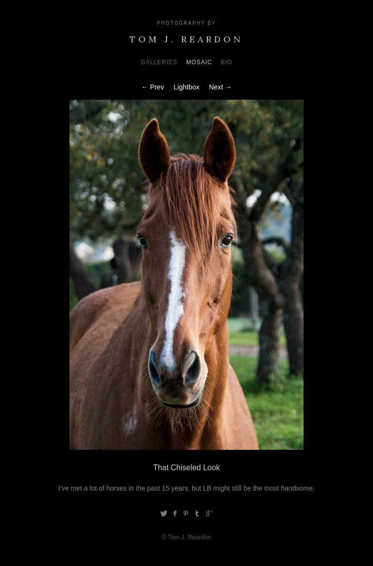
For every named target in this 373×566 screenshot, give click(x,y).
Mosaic (199, 62)
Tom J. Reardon (186, 39)
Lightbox (187, 87)
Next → (220, 87)
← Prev (152, 87)
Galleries (159, 62)
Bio (227, 62)
